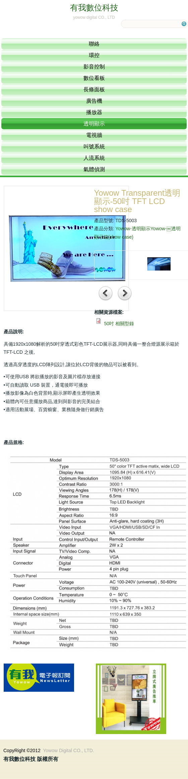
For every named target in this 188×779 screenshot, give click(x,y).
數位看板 (94, 78)
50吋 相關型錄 (119, 323)
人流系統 (94, 158)
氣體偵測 (94, 169)
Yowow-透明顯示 (132, 228)
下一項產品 (124, 293)
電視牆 (94, 135)
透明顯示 (94, 124)
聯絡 (94, 44)
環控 (94, 55)
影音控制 (94, 66)
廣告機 (94, 101)
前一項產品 (105, 293)
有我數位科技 (94, 7)
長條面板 (94, 89)
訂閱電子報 (39, 678)
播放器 (94, 112)
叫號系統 (94, 146)
